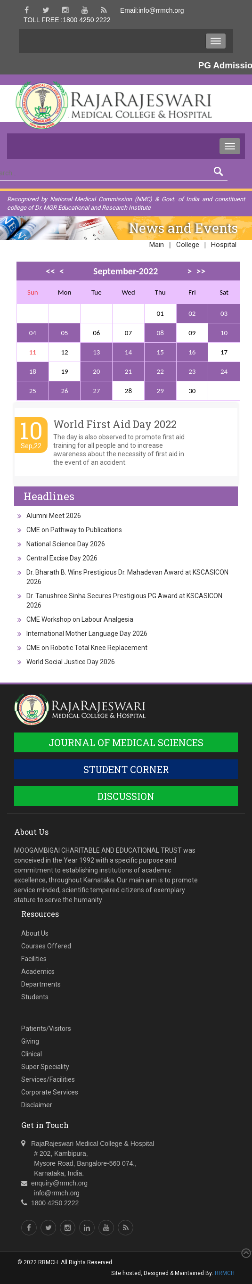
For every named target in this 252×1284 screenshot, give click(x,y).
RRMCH (225, 1273)
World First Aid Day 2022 (115, 424)
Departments (41, 984)
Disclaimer (36, 1105)
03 (224, 313)
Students (35, 997)
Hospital (223, 244)
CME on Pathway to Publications (74, 530)
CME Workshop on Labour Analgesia (79, 619)
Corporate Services (49, 1092)
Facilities (34, 959)
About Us (35, 933)
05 (64, 333)
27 (96, 391)
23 (191, 371)
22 (160, 371)
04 (32, 333)
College (187, 244)
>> (200, 271)
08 (160, 333)
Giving (30, 1041)
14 (128, 352)
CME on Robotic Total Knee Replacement (86, 647)
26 (64, 391)
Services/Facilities (48, 1079)
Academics (38, 971)
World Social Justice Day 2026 (70, 662)
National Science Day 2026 (65, 544)
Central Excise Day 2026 (62, 558)
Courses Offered (46, 946)
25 (32, 391)
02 (191, 313)
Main (156, 244)
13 (96, 352)
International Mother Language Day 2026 (86, 633)
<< (50, 271)
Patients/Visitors (46, 1028)
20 (96, 371)
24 (224, 371)
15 (160, 352)
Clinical (31, 1054)
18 (32, 371)
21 (128, 371)
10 (224, 333)
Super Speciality (45, 1066)
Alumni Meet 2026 (53, 515)
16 (191, 352)
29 (160, 391)
